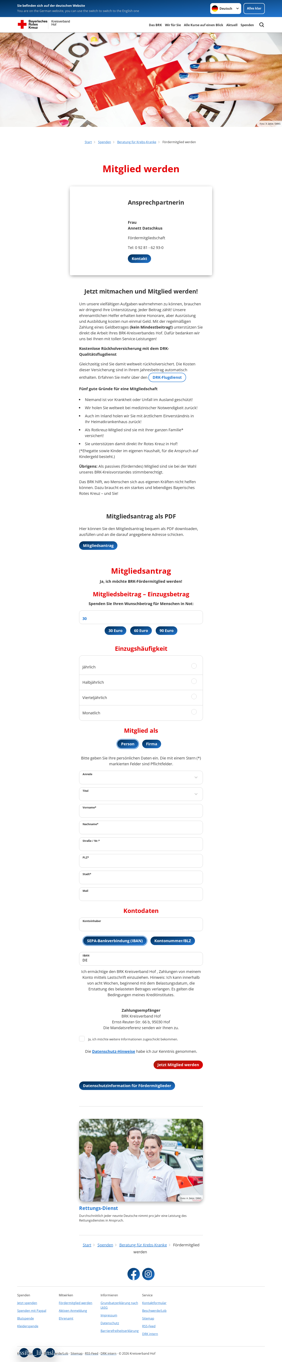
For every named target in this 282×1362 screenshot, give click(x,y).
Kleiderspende (27, 1326)
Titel (85, 791)
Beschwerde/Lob (154, 1311)
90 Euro (166, 630)
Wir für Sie (173, 25)
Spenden (247, 25)
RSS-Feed (149, 1326)
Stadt (87, 874)
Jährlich (89, 667)
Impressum (109, 1315)
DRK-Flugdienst (167, 377)
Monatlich (91, 712)
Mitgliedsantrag (98, 545)
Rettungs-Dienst (98, 1208)
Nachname (90, 824)
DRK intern (150, 1334)
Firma (151, 743)
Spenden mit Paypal (31, 1311)
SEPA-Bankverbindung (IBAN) (115, 940)
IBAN (86, 955)
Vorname (89, 807)
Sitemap (148, 1318)
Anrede (87, 774)
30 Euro (115, 630)
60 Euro (141, 630)
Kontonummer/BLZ (172, 940)
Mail (85, 891)
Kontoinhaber (92, 921)
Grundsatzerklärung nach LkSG (119, 1305)
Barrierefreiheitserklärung (120, 1331)
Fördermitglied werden (75, 1303)
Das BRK (155, 25)
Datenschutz (110, 1323)
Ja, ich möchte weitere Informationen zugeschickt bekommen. (128, 1039)
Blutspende (25, 1318)
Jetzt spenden (27, 1303)
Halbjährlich (93, 682)
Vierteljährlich (94, 697)
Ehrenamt (66, 1318)
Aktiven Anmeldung (73, 1311)
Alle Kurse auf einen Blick (203, 25)
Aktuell (232, 25)
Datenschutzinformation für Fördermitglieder (127, 1085)
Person (127, 743)
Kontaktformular (154, 1303)
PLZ (86, 857)
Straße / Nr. (91, 841)
